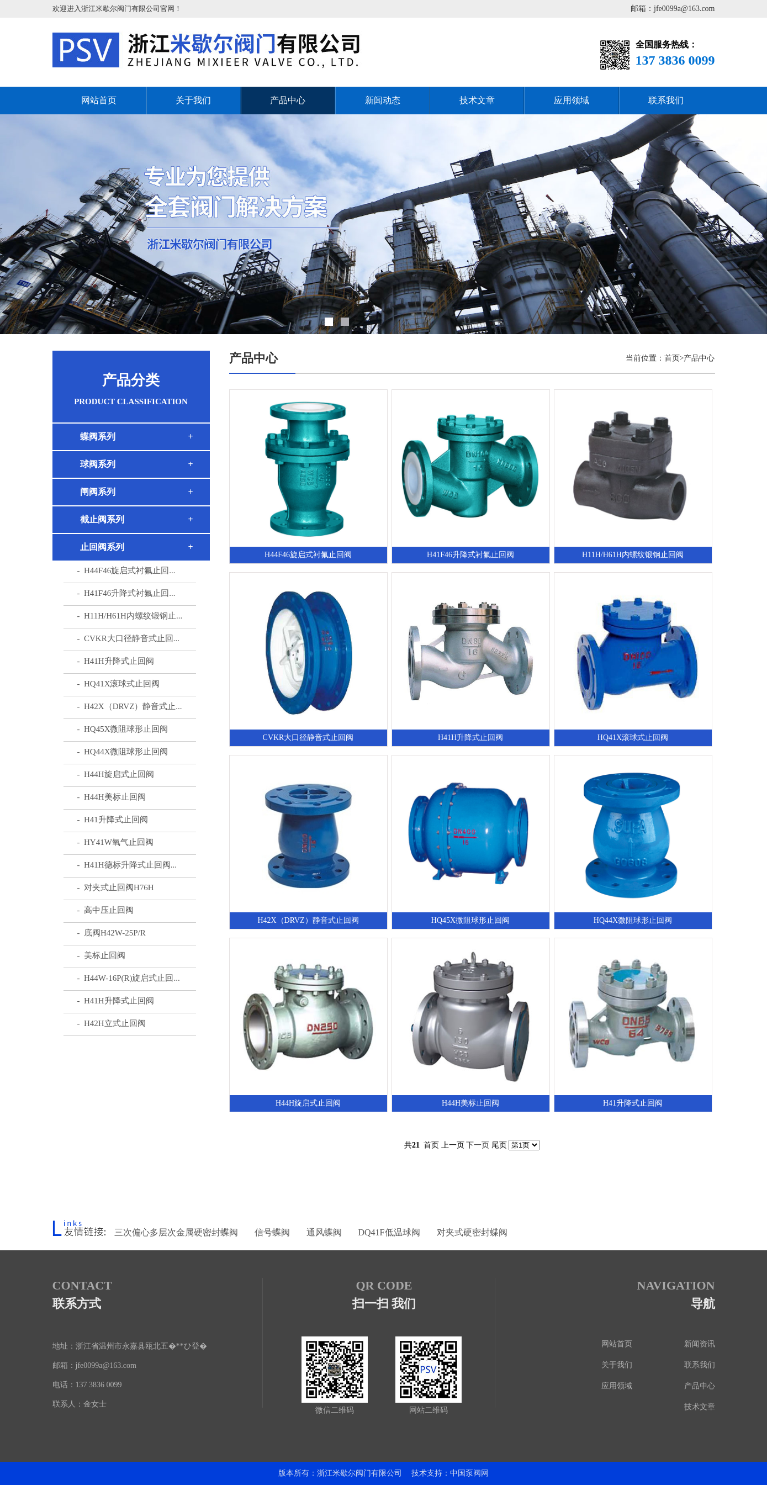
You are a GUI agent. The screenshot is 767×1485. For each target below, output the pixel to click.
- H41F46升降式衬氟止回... (126, 593)
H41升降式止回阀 (633, 1103)
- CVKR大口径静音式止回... (128, 638)
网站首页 (99, 100)
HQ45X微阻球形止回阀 (470, 920)
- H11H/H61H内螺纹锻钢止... (130, 615)
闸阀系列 (97, 491)
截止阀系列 (102, 519)
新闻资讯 (699, 1344)
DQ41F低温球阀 (389, 1232)
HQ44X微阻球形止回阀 (633, 920)
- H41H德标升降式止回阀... (127, 864)
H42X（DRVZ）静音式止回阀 (307, 920)
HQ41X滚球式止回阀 (632, 737)
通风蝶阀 (324, 1232)
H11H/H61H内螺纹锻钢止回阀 (633, 555)
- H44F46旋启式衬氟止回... (126, 570)
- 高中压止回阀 (105, 910)
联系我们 (666, 100)
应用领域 (571, 100)
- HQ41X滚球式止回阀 (118, 683)
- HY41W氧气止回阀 (115, 842)
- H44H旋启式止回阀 (115, 774)
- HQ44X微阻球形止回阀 (122, 751)
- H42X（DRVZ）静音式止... (129, 706)
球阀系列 (97, 464)
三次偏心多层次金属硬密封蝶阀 (176, 1232)
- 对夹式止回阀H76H (115, 887)
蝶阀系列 (97, 436)
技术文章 (477, 100)
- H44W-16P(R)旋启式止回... (128, 978)
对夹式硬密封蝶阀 (472, 1232)
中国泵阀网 (469, 1473)
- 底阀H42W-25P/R (111, 932)
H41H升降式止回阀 (470, 737)
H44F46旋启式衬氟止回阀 (308, 555)
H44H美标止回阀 (470, 1103)
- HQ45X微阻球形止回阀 (122, 729)
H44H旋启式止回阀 (308, 1103)
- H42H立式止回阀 (111, 1023)
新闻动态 (382, 100)
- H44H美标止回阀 (111, 796)
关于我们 (193, 100)
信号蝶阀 (272, 1232)
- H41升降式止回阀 (112, 819)
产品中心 (287, 100)
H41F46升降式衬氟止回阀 (470, 555)
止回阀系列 (102, 547)
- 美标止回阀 (101, 955)
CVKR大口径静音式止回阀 (308, 737)
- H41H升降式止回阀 (115, 661)
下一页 (477, 1145)
